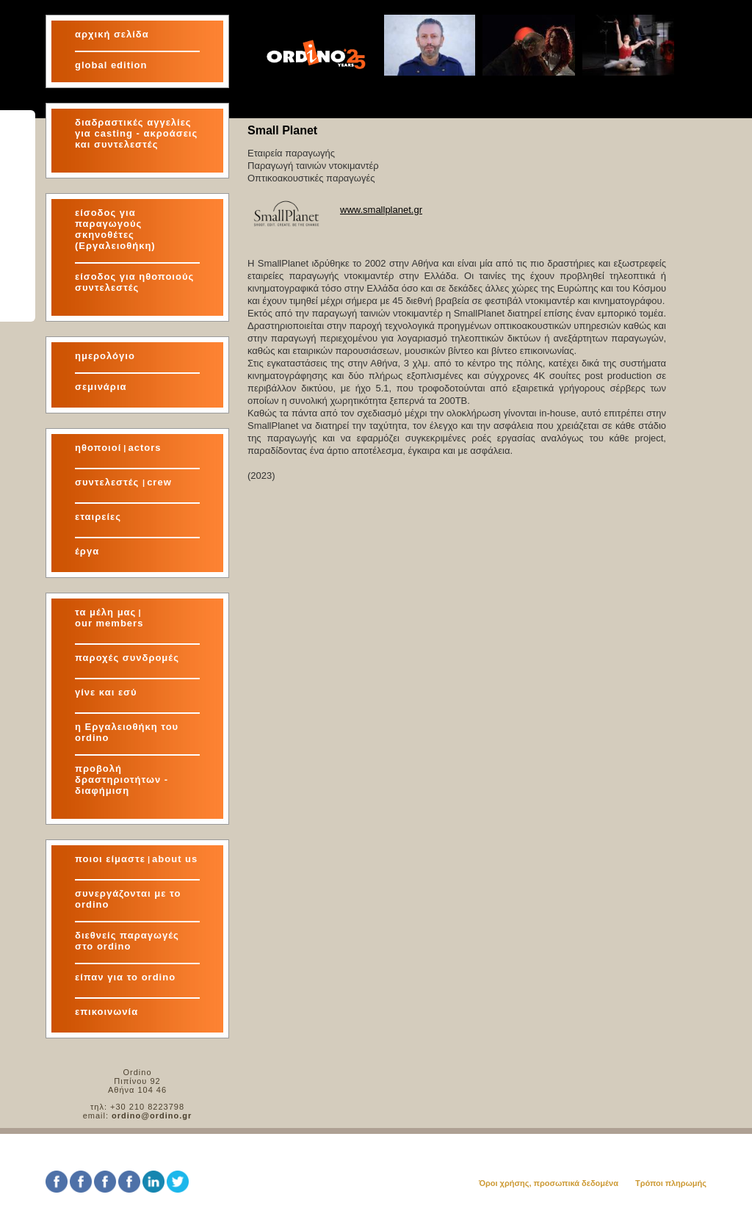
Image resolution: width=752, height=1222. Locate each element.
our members (109, 623)
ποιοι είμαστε (110, 858)
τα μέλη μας (105, 612)
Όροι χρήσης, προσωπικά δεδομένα (548, 1183)
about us (175, 858)
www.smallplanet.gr (381, 209)
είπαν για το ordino (125, 977)
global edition (111, 64)
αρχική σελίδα (112, 34)
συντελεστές (108, 482)
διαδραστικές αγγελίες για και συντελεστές (136, 133)
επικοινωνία (106, 1011)
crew (159, 482)
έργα (87, 551)
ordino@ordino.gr (152, 1115)
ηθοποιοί (98, 447)
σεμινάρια (101, 386)
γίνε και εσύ (106, 692)
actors (144, 447)
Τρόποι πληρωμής (670, 1183)
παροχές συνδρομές (127, 657)
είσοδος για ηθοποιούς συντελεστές (134, 282)
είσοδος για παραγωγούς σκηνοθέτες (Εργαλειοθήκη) (115, 229)
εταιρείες (98, 516)
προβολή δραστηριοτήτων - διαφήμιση (121, 779)
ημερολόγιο (105, 355)
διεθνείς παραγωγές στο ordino (127, 941)
